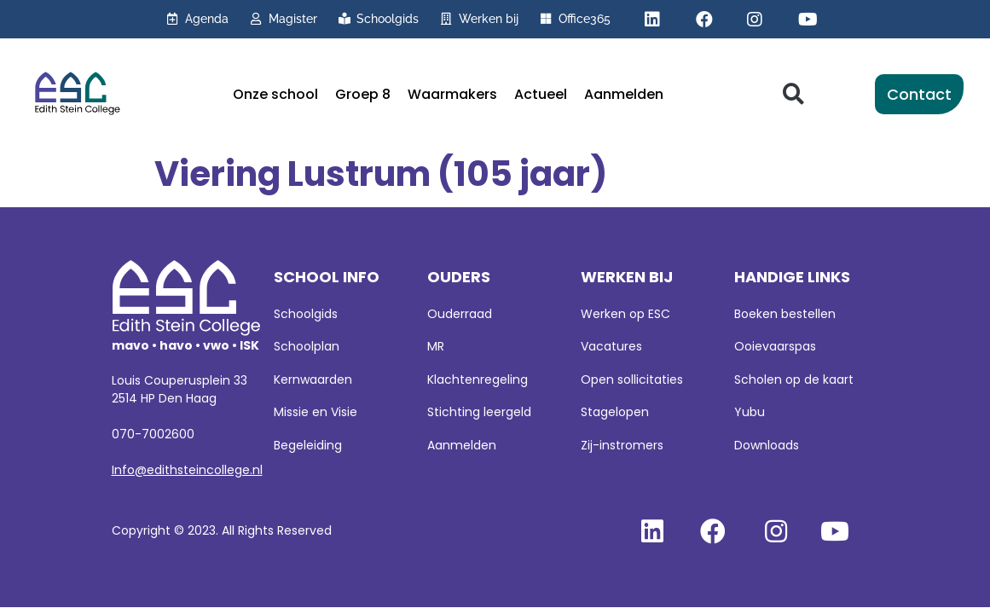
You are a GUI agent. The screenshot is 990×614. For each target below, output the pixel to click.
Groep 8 (363, 94)
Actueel (540, 94)
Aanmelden (623, 94)
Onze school (275, 94)
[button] (793, 94)
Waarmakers (452, 94)
